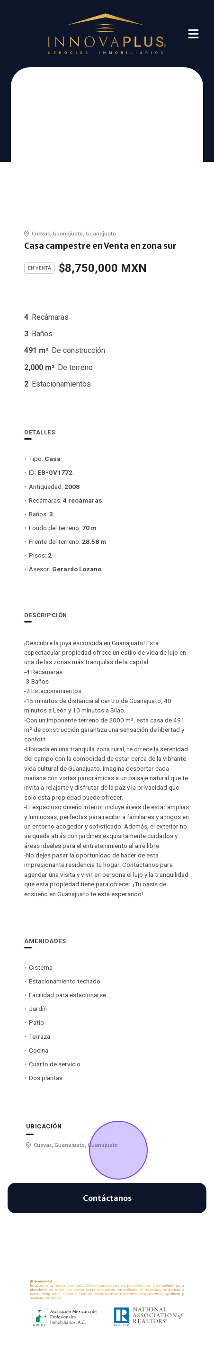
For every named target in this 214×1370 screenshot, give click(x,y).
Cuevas (41, 233)
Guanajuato (68, 233)
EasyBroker (121, 1351)
